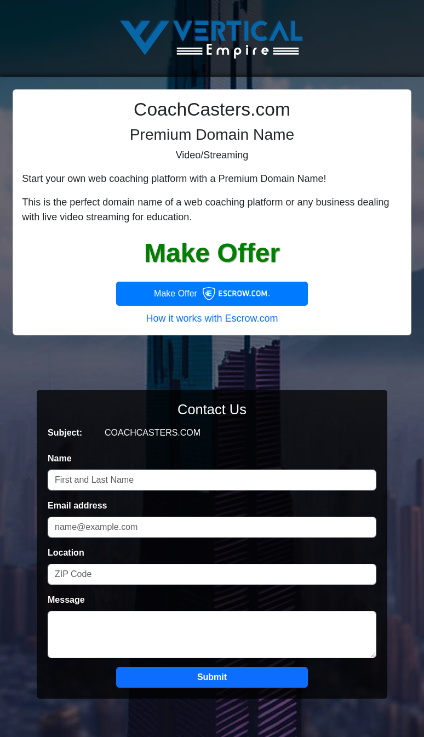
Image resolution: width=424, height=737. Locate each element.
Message (66, 599)
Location (66, 552)
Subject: (65, 432)
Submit (212, 677)
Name (60, 458)
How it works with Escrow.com (212, 318)
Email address (77, 505)
